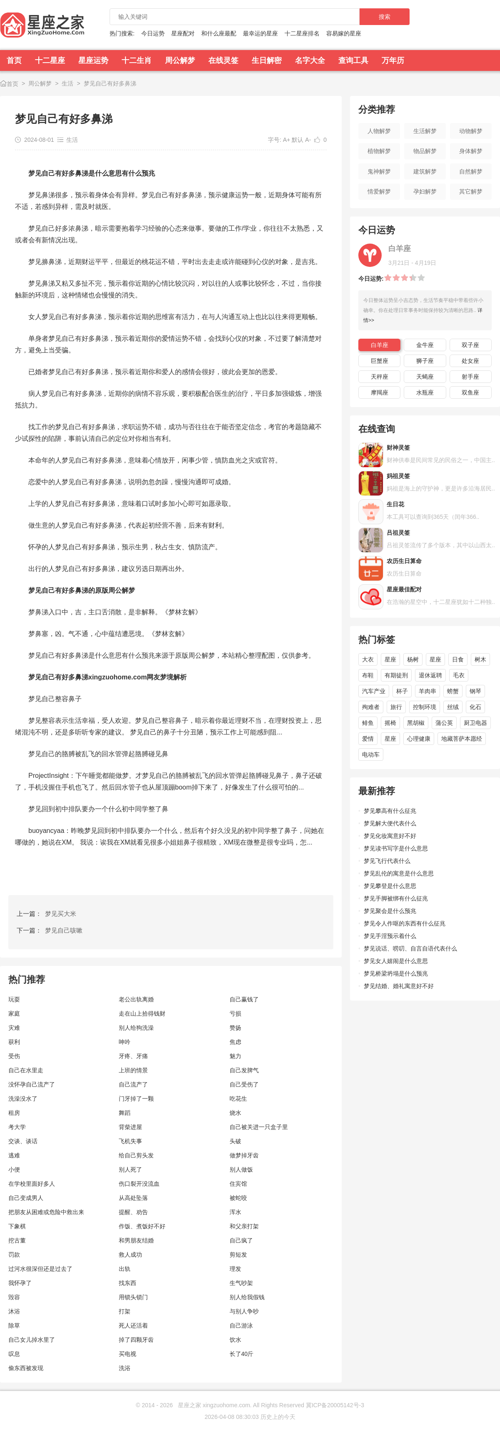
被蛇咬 (238, 1198)
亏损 (235, 1013)
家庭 (14, 1013)
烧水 (235, 1112)
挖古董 (17, 1240)
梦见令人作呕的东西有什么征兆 (404, 923)
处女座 (470, 360)
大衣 (368, 659)
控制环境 (424, 707)
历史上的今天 (277, 1416)
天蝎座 (425, 376)
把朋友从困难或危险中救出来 (46, 1212)
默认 (297, 139)
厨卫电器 (475, 722)
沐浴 (14, 1311)
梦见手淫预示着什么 (390, 936)
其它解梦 (470, 191)
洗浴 (124, 1368)
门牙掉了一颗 (136, 1098)
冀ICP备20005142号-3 (335, 1405)
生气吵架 (241, 1283)
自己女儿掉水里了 (31, 1339)
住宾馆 (238, 1183)
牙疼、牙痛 (133, 1056)
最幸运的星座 (260, 33)
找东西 (127, 1283)
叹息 (14, 1354)
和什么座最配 (218, 33)
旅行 (396, 707)
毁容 (14, 1297)
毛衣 (459, 675)
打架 (124, 1311)
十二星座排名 (302, 33)
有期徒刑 (396, 675)
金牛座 (425, 345)
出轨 (124, 1268)
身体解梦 (470, 151)
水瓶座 (425, 392)
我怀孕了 (20, 1283)
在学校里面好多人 (31, 1183)
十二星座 (50, 60)
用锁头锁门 (133, 1297)
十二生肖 (137, 60)
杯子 (402, 691)
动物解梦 (470, 131)
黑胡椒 (416, 722)
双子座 (470, 345)
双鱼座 (470, 392)
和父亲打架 (244, 1226)
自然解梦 (470, 171)
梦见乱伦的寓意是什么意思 (399, 873)
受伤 (14, 1056)
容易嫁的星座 (343, 33)
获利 (14, 1042)
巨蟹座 (379, 360)
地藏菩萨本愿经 (461, 738)
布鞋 (368, 675)
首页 (14, 60)
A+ (286, 139)
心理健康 (418, 738)
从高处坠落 (133, 1198)
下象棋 (17, 1226)
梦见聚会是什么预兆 (390, 911)
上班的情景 (133, 1070)
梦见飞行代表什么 (387, 861)
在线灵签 (223, 60)
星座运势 (93, 60)
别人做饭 (241, 1169)
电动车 (371, 754)
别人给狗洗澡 (136, 1027)
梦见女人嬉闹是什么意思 (396, 961)
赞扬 (235, 1027)
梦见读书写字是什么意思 (396, 848)
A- (308, 139)
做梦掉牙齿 (244, 1155)
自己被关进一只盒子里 (259, 1127)
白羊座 (379, 345)
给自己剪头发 (136, 1155)
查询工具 (353, 60)
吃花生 (238, 1098)
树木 (480, 659)
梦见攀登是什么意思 (390, 886)
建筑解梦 (425, 171)
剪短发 (238, 1254)
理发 (235, 1268)
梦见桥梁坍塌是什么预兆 (396, 973)
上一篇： (46, 913)
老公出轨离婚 (136, 999)
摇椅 (390, 722)
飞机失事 (130, 1141)
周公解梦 (180, 60)
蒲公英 (444, 722)
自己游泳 (241, 1325)
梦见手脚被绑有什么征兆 (396, 898)
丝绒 (453, 707)
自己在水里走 (25, 1070)
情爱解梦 (379, 191)
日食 (458, 659)
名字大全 (310, 60)
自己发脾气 (244, 1070)
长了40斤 (242, 1354)
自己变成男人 (25, 1198)
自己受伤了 (244, 1084)
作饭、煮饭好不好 (142, 1226)
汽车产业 (373, 691)
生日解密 (267, 60)
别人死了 (130, 1169)
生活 (67, 83)
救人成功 (130, 1254)
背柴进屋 (130, 1127)
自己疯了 (241, 1240)
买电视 (127, 1354)
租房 (14, 1112)
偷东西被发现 (25, 1368)
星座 (390, 659)
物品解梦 (425, 151)
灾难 (14, 1027)
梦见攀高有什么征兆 (390, 810)
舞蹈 (124, 1112)
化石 (475, 707)
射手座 (470, 376)
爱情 (368, 738)
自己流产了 (133, 1084)
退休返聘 (430, 675)
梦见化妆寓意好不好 (390, 835)
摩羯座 (379, 392)
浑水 (235, 1212)
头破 (235, 1141)
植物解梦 (379, 151)
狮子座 (425, 360)
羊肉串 (427, 691)
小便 (14, 1169)
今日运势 (153, 33)
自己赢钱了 (244, 999)
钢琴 (475, 691)
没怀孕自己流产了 (31, 1084)
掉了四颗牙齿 (136, 1339)
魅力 (235, 1056)
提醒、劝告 (133, 1212)
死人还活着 (133, 1325)
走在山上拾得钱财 (142, 1013)
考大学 (17, 1127)
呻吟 (124, 1042)
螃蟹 (453, 691)
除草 (14, 1325)
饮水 (235, 1339)
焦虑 (235, 1042)
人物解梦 (379, 131)
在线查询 (376, 429)
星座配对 (183, 33)
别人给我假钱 (247, 1297)
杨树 (413, 659)
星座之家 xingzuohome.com (214, 1405)
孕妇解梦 (425, 191)
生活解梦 (425, 131)
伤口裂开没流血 (139, 1183)
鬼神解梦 (379, 171)
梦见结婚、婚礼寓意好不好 (399, 986)
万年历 (393, 60)
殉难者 (371, 707)
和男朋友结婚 (136, 1240)
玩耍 (14, 999)
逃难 (14, 1155)
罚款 (14, 1254)
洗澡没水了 (23, 1098)
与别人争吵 (244, 1311)
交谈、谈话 (23, 1141)
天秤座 (379, 376)
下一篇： (49, 930)
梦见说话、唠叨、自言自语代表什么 (410, 948)
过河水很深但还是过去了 (40, 1268)
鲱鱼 (368, 722)
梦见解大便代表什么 (390, 823)
